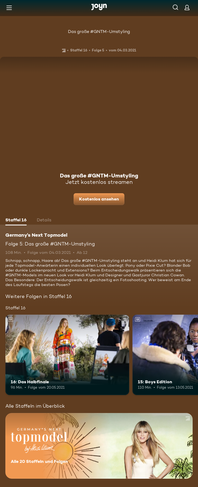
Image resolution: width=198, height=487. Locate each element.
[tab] (16, 220)
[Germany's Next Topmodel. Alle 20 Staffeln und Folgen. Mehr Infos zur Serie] (99, 446)
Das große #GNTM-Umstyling (99, 31)
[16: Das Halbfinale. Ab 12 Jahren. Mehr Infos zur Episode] (67, 355)
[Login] (187, 7)
